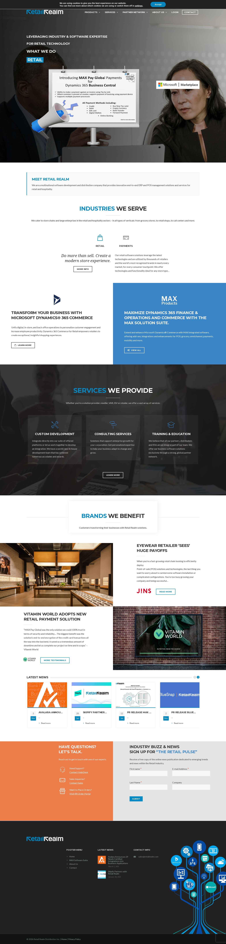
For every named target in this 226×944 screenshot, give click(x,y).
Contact (190, 12)
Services (111, 12)
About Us (159, 12)
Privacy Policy (74, 939)
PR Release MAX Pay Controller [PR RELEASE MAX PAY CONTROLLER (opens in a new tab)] (149, 712)
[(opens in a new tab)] (47, 694)
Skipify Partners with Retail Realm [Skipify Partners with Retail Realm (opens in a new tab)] (117, 872)
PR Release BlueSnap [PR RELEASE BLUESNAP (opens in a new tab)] (186, 712)
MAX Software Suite (78, 860)
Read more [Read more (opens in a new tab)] (45, 723)
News (29, 2)
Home (72, 856)
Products (92, 12)
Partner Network (135, 12)
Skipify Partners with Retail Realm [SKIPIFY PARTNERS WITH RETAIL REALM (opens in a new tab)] (107, 712)
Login (175, 12)
